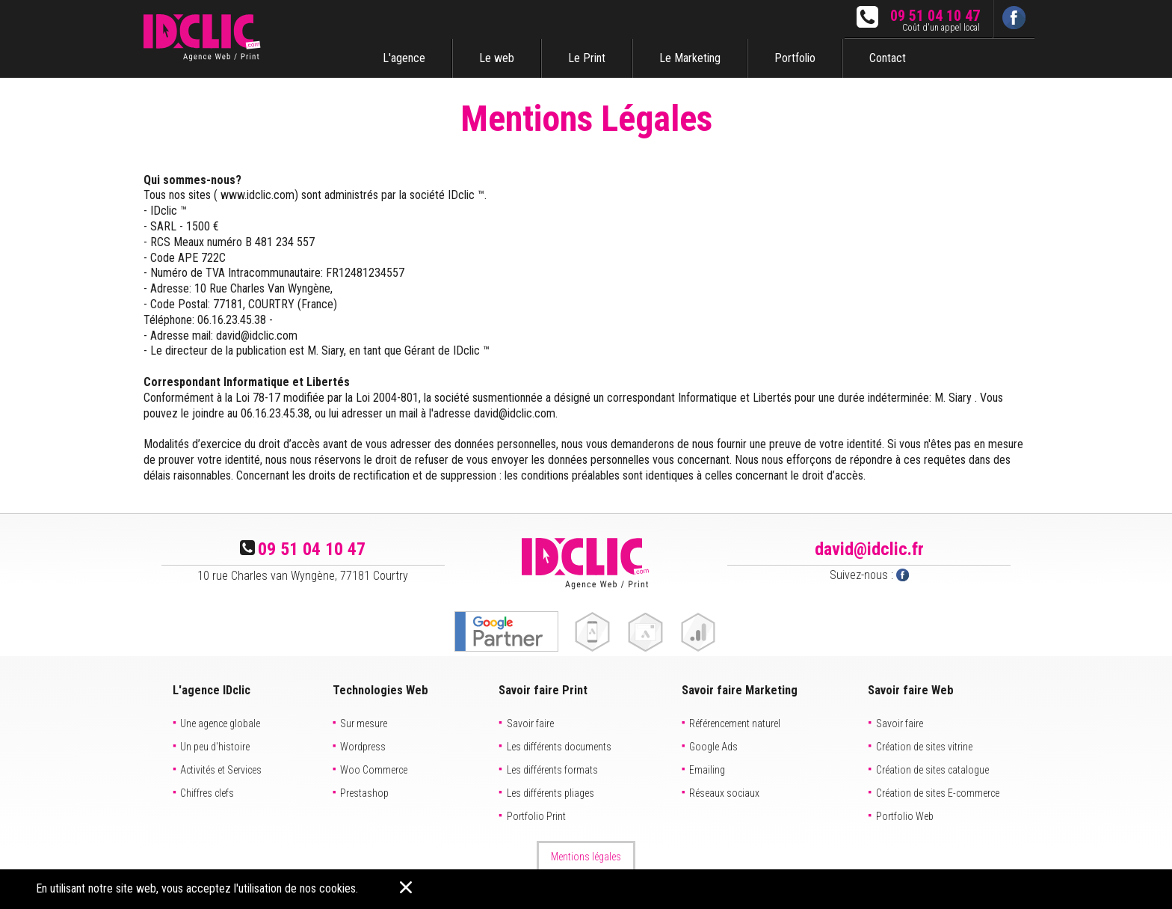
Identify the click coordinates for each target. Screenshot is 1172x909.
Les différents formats (552, 770)
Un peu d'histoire (215, 747)
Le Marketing (690, 58)
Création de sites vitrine (924, 747)
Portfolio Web (905, 816)
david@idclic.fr (869, 549)
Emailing (707, 770)
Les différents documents (559, 747)
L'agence (404, 58)
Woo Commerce (373, 770)
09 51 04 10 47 (935, 16)
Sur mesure (363, 723)
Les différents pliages (550, 793)
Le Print (586, 58)
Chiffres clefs (207, 793)
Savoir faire (530, 723)
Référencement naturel (734, 723)
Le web (496, 58)
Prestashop (364, 793)
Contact (887, 58)
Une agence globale (220, 723)
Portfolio (794, 58)
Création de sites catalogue (932, 770)
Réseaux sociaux (724, 793)
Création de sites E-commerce (937, 793)
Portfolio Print (536, 816)
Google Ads (713, 747)
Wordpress (363, 747)
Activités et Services (221, 770)
